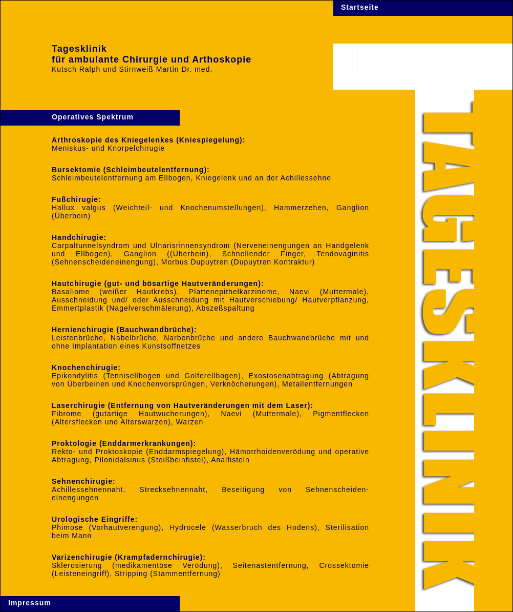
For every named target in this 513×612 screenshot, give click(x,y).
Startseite (360, 7)
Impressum (29, 603)
